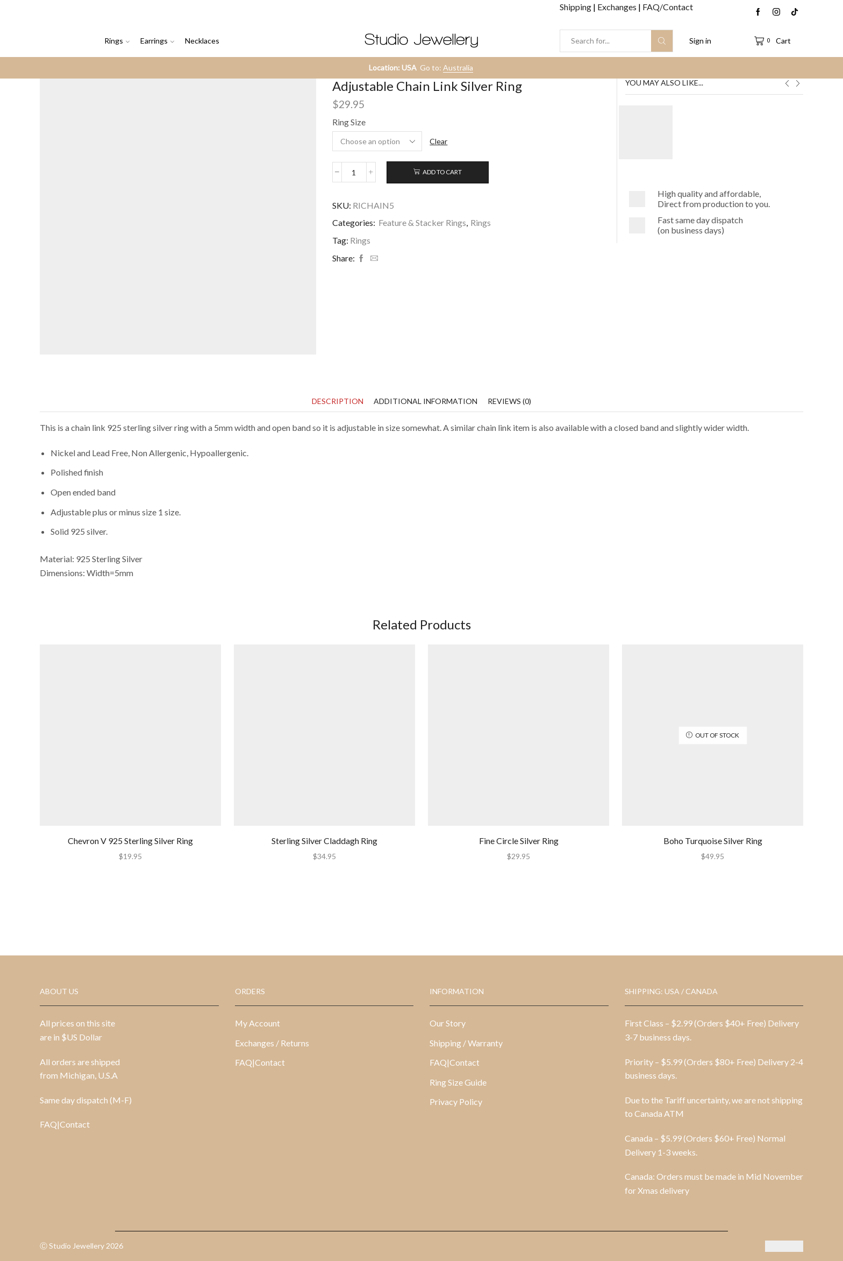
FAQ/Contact (667, 7)
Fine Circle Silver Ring (519, 840)
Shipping (576, 7)
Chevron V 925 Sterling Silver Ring (130, 840)
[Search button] (662, 41)
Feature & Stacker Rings (422, 222)
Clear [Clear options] (438, 141)
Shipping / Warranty (466, 1043)
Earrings (157, 40)
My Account (257, 1023)
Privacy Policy (456, 1101)
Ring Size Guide (458, 1082)
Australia (458, 67)
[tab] (337, 401)
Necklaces (202, 40)
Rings (117, 40)
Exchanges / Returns (272, 1043)
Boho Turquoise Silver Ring (712, 840)
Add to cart (442, 172)
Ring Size (349, 122)
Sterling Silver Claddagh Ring (324, 840)
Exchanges (617, 7)
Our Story (448, 1023)
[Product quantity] (354, 172)
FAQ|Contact (65, 1124)
